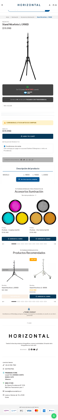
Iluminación (15, 17)
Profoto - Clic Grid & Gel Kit (39, 230)
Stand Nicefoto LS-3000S (38, 287)
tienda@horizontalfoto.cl (12, 391)
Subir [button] (29, 323)
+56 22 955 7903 (9, 365)
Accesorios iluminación (27, 17)
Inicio (7, 17)
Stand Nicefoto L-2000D (10, 287)
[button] (32, 160)
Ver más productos (29, 195)
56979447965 (8, 369)
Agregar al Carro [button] (15, 239)
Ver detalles (15, 296)
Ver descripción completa (27, 179)
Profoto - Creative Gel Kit (10, 230)
